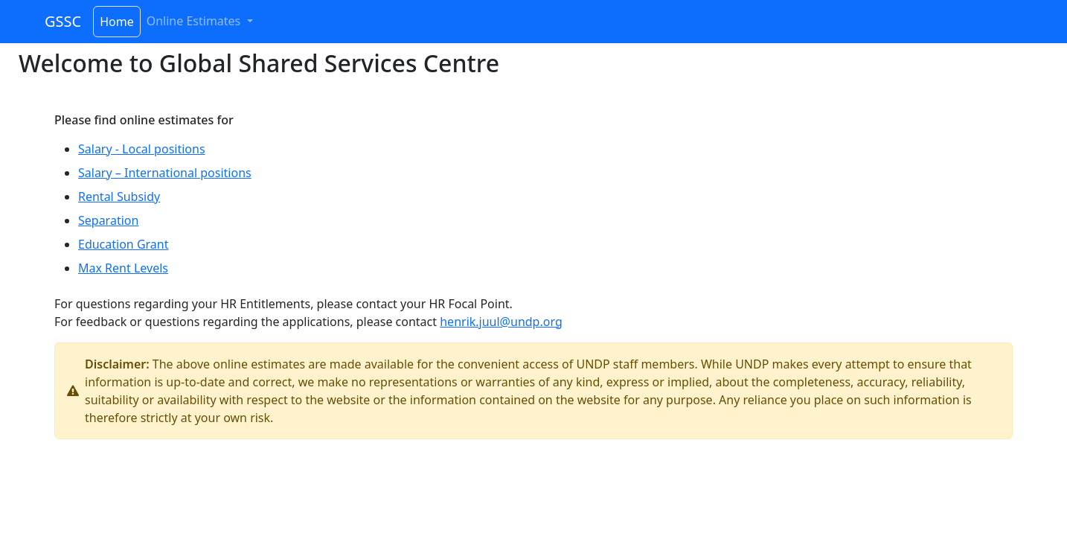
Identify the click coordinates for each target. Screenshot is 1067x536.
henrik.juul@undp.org (501, 321)
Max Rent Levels (123, 268)
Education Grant (123, 244)
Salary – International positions (164, 173)
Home (117, 21)
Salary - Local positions (141, 149)
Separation (108, 220)
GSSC (63, 21)
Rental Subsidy (119, 196)
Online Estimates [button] (195, 21)
